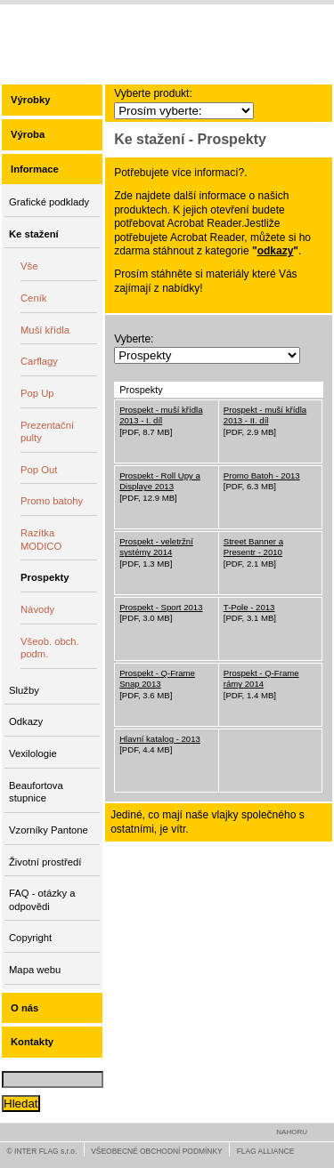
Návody (37, 609)
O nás (24, 1008)
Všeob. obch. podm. (49, 648)
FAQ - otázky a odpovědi (42, 900)
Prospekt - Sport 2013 (160, 607)
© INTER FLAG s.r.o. (42, 1151)
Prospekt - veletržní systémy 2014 (156, 546)
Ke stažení (34, 234)
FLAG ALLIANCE (266, 1151)
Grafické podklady (49, 202)
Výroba (28, 134)
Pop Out (38, 469)
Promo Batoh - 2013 (262, 475)
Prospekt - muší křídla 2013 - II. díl (265, 415)
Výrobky (30, 99)
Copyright (30, 937)
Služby (24, 690)
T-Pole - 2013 (249, 607)
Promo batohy (51, 500)
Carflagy (39, 361)
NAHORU (291, 1132)
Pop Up (37, 393)
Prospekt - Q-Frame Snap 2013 (157, 678)
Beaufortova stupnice (36, 792)
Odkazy (26, 721)
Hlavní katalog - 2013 (159, 739)
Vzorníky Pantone (48, 830)
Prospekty (44, 577)
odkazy (275, 251)
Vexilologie (33, 753)
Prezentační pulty (47, 432)
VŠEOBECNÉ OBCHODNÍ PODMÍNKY (156, 1151)
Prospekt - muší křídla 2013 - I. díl (160, 415)
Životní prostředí (45, 862)
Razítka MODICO (40, 540)
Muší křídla (44, 330)
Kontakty (32, 1041)
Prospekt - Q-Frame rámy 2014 (261, 678)
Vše (28, 266)
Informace (35, 169)
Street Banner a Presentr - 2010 (253, 546)
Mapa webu (35, 969)
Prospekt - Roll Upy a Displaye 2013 (159, 481)
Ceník (33, 298)
